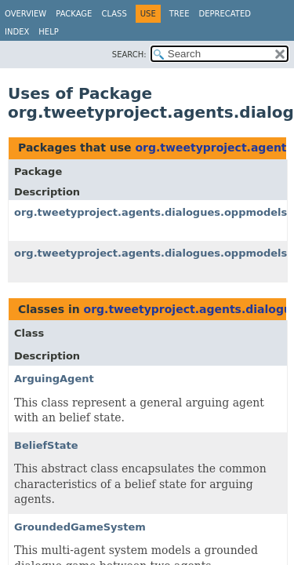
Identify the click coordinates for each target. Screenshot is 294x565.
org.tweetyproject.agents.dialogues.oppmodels (150, 212)
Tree (179, 13)
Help (48, 31)
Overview (25, 13)
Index (17, 31)
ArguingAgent (54, 379)
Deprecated (224, 13)
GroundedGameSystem (80, 527)
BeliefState (46, 445)
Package (74, 13)
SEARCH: (129, 54)
